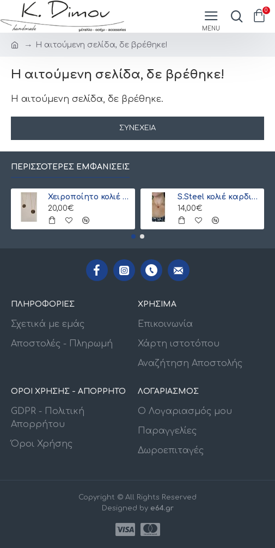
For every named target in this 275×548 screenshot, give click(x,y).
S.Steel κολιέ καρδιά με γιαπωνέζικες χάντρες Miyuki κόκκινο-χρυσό (219, 197)
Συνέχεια (137, 128)
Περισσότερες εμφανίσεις (70, 167)
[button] (133, 236)
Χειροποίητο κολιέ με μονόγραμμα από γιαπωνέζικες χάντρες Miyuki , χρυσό (89, 197)
